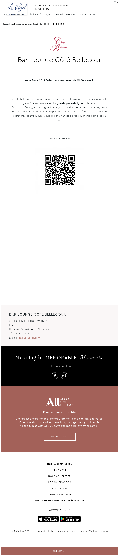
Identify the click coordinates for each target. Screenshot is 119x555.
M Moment (59, 470)
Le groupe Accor (59, 482)
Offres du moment (12, 24)
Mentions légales (59, 494)
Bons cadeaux (87, 14)
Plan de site (60, 488)
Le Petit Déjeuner (65, 14)
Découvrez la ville (37, 24)
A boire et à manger (39, 14)
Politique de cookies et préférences (59, 500)
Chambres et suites (13, 14)
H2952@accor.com (29, 338)
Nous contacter (59, 476)
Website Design (98, 531)
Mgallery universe (59, 464)
